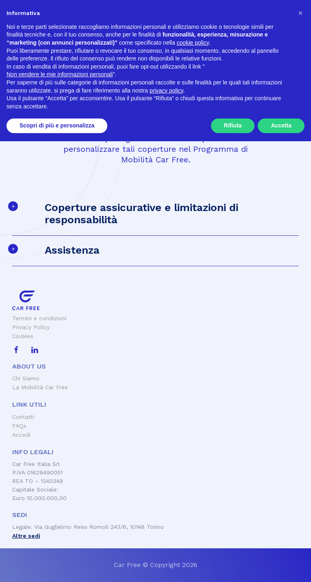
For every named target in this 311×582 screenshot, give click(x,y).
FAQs (19, 425)
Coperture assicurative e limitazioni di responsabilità (141, 213)
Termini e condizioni (39, 318)
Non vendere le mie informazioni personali (60, 515)
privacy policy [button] (166, 531)
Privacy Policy (31, 327)
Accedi (21, 434)
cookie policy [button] (193, 483)
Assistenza (72, 250)
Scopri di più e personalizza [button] (57, 566)
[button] (300, 453)
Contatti (23, 417)
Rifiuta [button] (233, 566)
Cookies (22, 336)
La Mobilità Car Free (40, 387)
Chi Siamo (25, 378)
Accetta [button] (281, 566)
